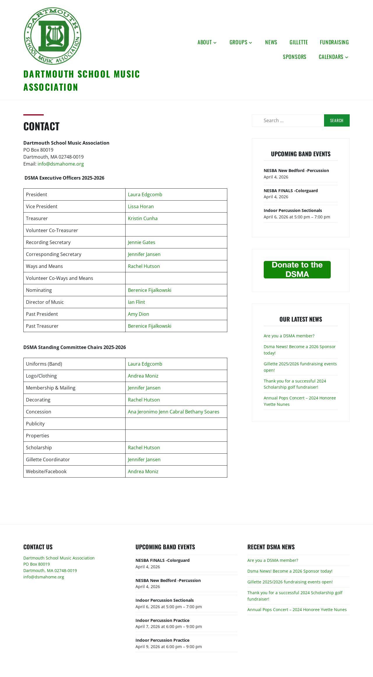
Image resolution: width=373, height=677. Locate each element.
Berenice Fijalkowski (149, 290)
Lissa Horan (141, 206)
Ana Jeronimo (143, 411)
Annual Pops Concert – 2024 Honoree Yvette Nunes (297, 609)
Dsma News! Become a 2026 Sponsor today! (289, 571)
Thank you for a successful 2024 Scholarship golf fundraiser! (295, 384)
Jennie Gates (141, 242)
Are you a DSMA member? (289, 335)
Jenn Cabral (171, 411)
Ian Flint (136, 302)
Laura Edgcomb (145, 194)
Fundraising (334, 42)
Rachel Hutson (144, 266)
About (205, 42)
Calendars (331, 56)
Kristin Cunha (143, 218)
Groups (239, 42)
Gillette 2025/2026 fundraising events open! (290, 582)
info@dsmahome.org (61, 164)
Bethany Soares (202, 411)
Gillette (299, 42)
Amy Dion (138, 314)
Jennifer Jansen (144, 254)
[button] (52, 35)
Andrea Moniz (143, 376)
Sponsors (295, 56)
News (271, 42)
